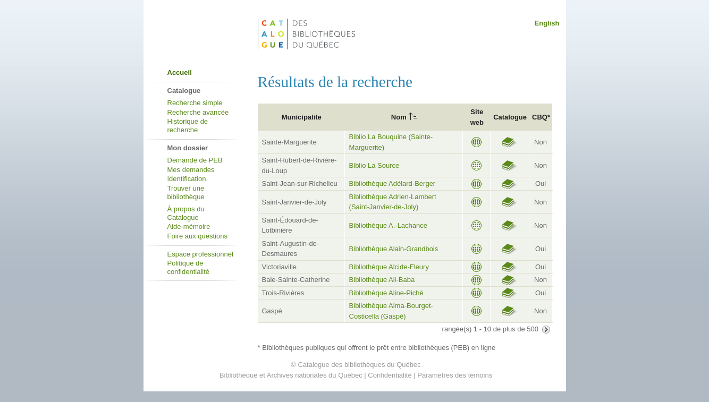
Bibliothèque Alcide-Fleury (389, 267)
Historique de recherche (187, 125)
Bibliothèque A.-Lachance (388, 225)
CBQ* (541, 117)
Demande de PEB (195, 160)
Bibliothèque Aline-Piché (386, 293)
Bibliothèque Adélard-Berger (392, 183)
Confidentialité (389, 375)
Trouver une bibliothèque (186, 192)
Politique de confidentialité (188, 267)
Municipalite (302, 117)
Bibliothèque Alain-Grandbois (393, 249)
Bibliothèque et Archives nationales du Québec (291, 375)
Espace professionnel (200, 254)
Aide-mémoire (188, 226)
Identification (186, 179)
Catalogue (510, 117)
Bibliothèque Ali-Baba (382, 280)
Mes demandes (191, 170)
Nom (399, 117)
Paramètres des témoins (454, 375)
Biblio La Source (374, 165)
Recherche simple (195, 103)
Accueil (179, 72)
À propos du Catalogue (186, 213)
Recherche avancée (198, 112)
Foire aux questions (197, 236)
